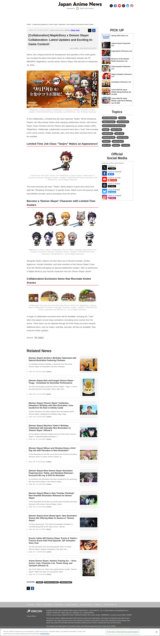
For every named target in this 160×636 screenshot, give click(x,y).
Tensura (122, 118)
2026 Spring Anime (109, 118)
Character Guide (108, 137)
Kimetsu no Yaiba (51, 582)
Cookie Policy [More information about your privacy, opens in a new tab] (44, 633)
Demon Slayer (66, 582)
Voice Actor (119, 133)
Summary (125, 145)
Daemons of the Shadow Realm (114, 126)
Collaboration (107, 133)
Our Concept (30, 604)
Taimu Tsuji (75, 30)
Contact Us (98, 604)
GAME (39, 582)
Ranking (116, 145)
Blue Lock (106, 145)
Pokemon (106, 141)
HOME (29, 24)
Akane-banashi (123, 122)
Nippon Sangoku (108, 122)
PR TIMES (39, 338)
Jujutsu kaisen (118, 141)
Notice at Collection (71, 604)
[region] (80, 632)
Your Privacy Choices (86, 604)
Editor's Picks (116, 130)
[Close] (156, 632)
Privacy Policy (59, 604)
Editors (39, 604)
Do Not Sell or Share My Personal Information (122, 632)
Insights (105, 130)
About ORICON (47, 604)
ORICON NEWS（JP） (111, 604)
